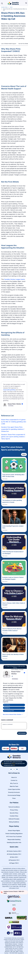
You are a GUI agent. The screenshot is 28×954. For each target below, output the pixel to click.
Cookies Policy (14, 816)
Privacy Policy (14, 810)
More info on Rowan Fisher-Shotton (12, 714)
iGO (14, 765)
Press (14, 798)
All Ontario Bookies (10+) (14, 854)
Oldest (24, 454)
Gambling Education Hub (14, 842)
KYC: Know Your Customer (14, 836)
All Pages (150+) (14, 863)
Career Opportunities (14, 789)
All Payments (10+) (14, 860)
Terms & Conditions (14, 807)
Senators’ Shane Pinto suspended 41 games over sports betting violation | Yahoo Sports (13, 437)
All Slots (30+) (14, 857)
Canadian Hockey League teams (14, 279)
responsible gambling (9, 389)
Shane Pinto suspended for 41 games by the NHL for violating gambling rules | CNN (13, 422)
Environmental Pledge (14, 795)
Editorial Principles (14, 819)
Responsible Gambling (14, 839)
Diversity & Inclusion (14, 792)
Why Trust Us (14, 783)
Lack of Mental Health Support (8, 43)
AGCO (13, 763)
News (11, 7)
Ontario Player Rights (14, 830)
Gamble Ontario (4, 7)
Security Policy (14, 813)
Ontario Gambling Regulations (14, 833)
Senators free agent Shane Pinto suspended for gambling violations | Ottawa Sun (12, 429)
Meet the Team (14, 786)
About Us (14, 777)
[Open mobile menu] (25, 3)
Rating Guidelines (14, 822)
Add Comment (22, 733)
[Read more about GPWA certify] (22, 918)
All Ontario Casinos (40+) (14, 851)
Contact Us (14, 780)
